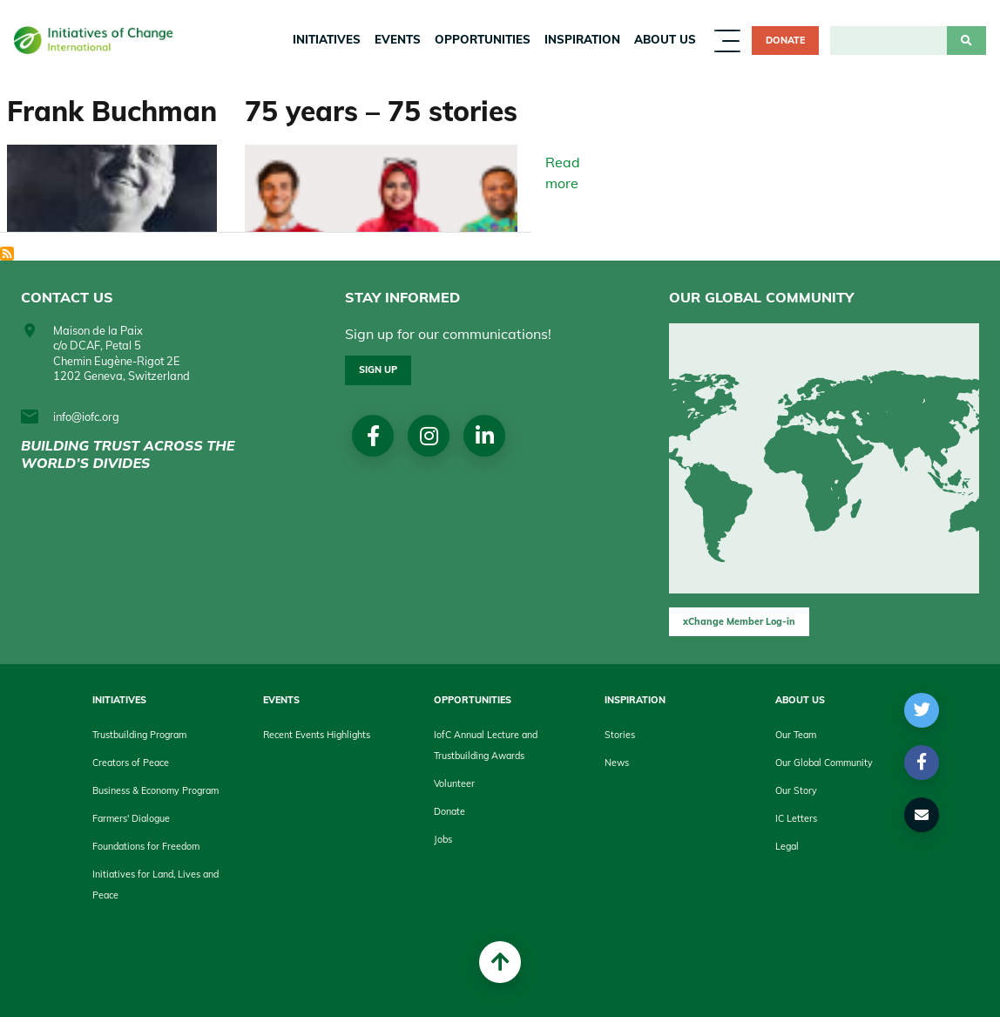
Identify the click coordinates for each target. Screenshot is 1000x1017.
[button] (922, 710)
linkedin (485, 435)
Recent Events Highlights (316, 735)
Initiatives (327, 39)
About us (665, 39)
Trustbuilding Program (139, 735)
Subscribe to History (7, 254)
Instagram (429, 435)
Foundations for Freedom (145, 846)
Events (398, 39)
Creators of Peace (130, 762)
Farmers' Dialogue (131, 818)
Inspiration (582, 39)
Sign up (378, 369)
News (617, 762)
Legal (787, 846)
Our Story (796, 790)
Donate (785, 40)
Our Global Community (824, 762)
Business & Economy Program (155, 790)
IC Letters (796, 818)
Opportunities (482, 39)
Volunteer (454, 783)
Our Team (795, 735)
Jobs (443, 839)
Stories (620, 735)
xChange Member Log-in (739, 621)
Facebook (373, 435)
